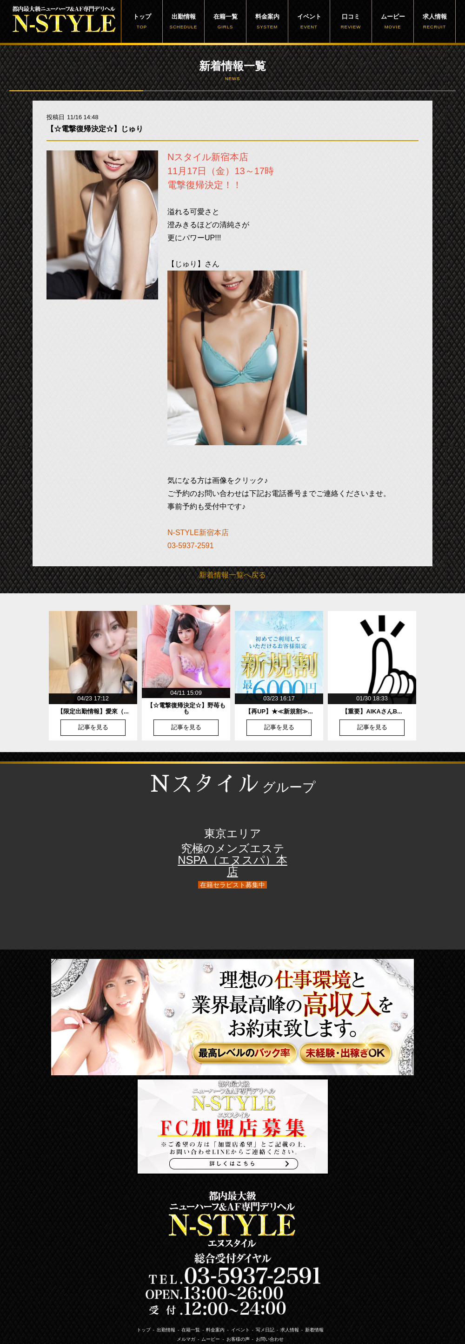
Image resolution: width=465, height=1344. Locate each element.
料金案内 (267, 21)
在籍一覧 (225, 21)
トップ (141, 21)
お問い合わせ (270, 1339)
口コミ (351, 21)
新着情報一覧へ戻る (232, 575)
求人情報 (434, 21)
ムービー (392, 21)
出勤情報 (183, 21)
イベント (309, 21)
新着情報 (314, 1329)
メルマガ (186, 1339)
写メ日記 (265, 1329)
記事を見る (93, 728)
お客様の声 (238, 1339)
